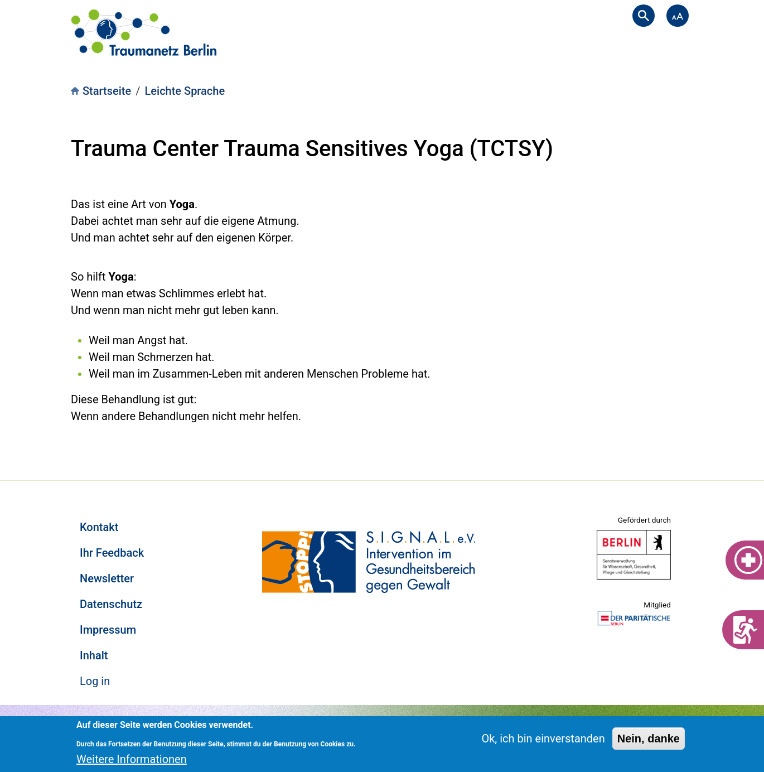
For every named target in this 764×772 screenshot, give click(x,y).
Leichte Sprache (185, 91)
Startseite (107, 91)
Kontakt (99, 527)
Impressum (108, 629)
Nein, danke (648, 738)
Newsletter (107, 578)
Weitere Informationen (131, 759)
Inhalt (94, 655)
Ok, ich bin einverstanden (543, 738)
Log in (95, 681)
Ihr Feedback (112, 552)
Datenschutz (111, 604)
